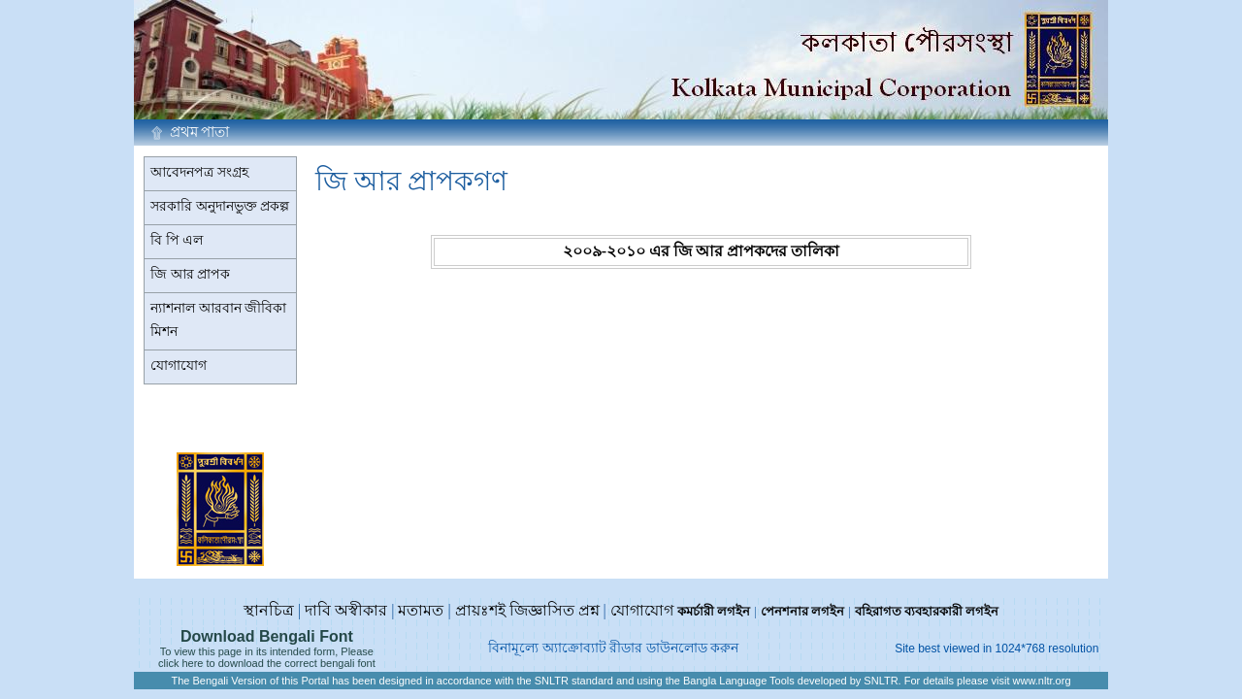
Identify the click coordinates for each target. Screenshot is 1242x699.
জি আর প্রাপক (190, 274)
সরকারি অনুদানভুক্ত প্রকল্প (219, 206)
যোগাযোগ (178, 365)
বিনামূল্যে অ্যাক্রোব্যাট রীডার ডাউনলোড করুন (613, 648)
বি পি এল (176, 240)
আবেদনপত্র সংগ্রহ (199, 172)
